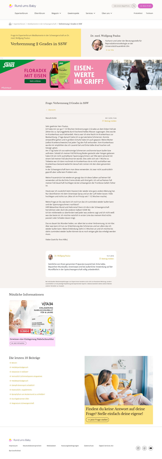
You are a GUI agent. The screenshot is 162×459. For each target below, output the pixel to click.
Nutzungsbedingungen (70, 446)
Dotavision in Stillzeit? (20, 372)
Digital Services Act (106, 446)
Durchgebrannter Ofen (20, 399)
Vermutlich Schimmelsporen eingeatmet (27, 376)
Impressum (13, 446)
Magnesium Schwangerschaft (23, 403)
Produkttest (138, 13)
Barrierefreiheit (15, 451)
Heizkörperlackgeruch (20, 367)
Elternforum (40, 13)
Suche (134, 6)
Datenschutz (89, 446)
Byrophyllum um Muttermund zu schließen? (28, 394)
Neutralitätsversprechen (32, 446)
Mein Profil (147, 6)
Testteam (149, 13)
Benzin (14, 363)
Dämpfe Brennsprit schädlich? (23, 385)
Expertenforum (21, 13)
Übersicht (52, 110)
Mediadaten (51, 446)
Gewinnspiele (73, 13)
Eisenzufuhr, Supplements (22, 390)
